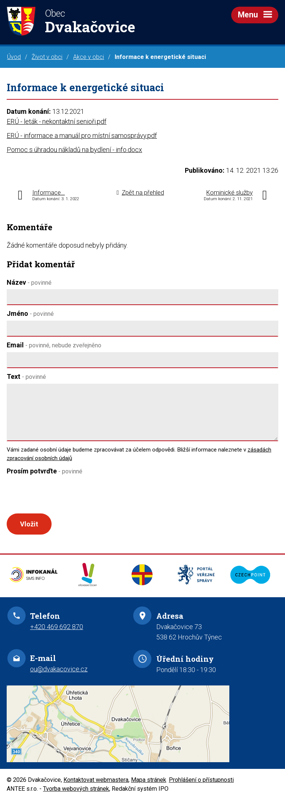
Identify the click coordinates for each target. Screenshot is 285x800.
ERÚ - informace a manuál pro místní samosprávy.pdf (82, 135)
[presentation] (61, 495)
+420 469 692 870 (56, 627)
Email (54, 345)
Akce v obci (88, 56)
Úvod (14, 56)
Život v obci (47, 56)
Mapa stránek (148, 779)
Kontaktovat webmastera (95, 779)
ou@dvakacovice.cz (59, 669)
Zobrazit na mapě (142, 723)
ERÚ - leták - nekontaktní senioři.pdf (57, 121)
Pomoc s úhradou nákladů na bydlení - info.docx (74, 149)
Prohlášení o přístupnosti (201, 779)
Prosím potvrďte (44, 471)
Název (29, 282)
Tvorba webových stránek (76, 788)
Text (26, 376)
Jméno (30, 313)
